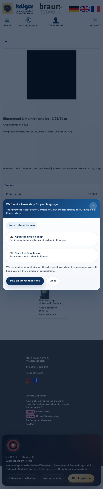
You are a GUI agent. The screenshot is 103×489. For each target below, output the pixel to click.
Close (53, 281)
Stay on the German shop (25, 281)
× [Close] (93, 206)
